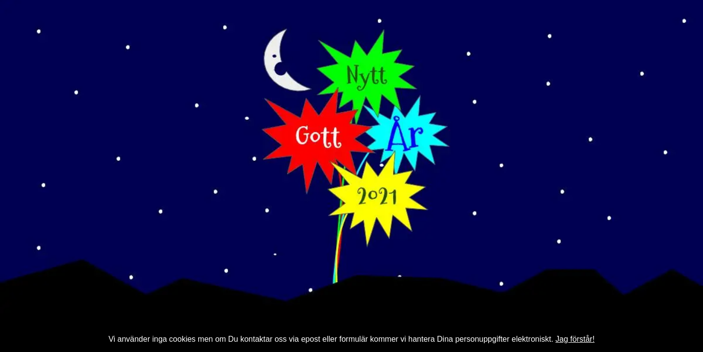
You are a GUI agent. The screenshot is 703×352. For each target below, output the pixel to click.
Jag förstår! (575, 339)
